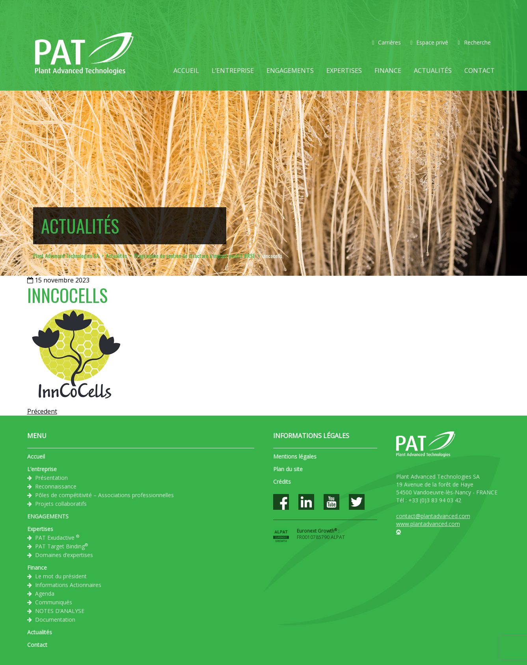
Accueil (186, 70)
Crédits (282, 481)
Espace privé (429, 42)
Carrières (386, 42)
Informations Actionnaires (68, 585)
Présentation (51, 477)
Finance (387, 70)
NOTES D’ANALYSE (59, 611)
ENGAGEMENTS (290, 70)
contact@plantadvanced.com (433, 516)
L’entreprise (233, 70)
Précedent (42, 411)
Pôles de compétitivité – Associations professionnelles (104, 495)
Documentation (55, 619)
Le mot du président (61, 576)
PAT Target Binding (61, 546)
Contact (479, 70)
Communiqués (53, 602)
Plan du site (288, 469)
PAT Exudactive (57, 537)
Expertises (344, 70)
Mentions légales (295, 456)
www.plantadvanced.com (428, 524)
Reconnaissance (55, 486)
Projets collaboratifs (61, 503)
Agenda (44, 593)
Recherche (474, 42)
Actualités (433, 70)
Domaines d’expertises (64, 555)
